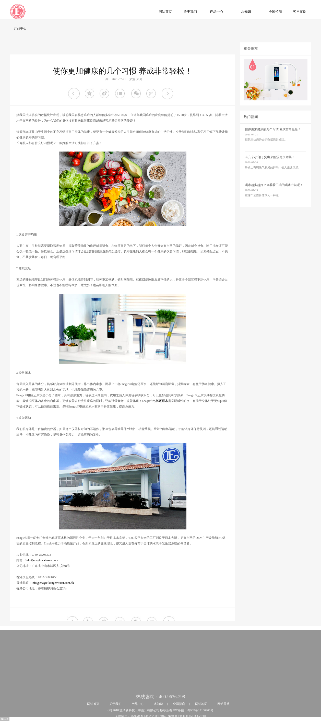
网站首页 (165, 12)
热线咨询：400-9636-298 (160, 716)
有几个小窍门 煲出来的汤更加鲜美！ (270, 163)
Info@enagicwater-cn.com (42, 582)
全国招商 (275, 12)
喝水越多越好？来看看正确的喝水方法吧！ (274, 191)
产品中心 (216, 12)
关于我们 (190, 12)
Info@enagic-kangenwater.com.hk (53, 605)
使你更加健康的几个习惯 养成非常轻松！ (273, 135)
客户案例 (299, 12)
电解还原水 (160, 423)
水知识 (246, 12)
